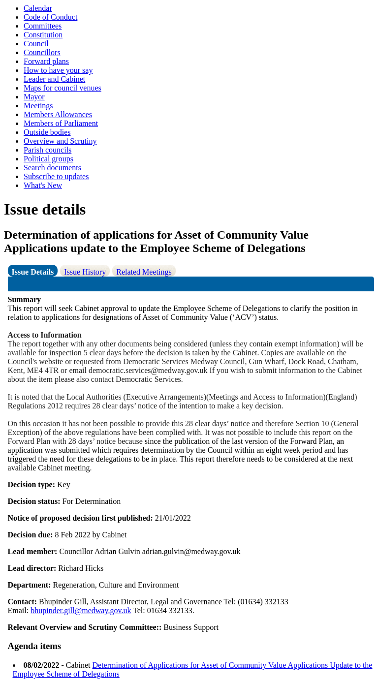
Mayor (34, 97)
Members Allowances (58, 114)
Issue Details (33, 272)
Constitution (43, 35)
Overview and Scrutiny (60, 141)
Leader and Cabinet (54, 79)
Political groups (48, 159)
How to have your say (58, 70)
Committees (43, 26)
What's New (43, 185)
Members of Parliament (61, 123)
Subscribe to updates (56, 176)
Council (36, 43)
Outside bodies (47, 132)
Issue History (85, 272)
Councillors (42, 52)
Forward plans (46, 61)
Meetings (38, 105)
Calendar (38, 8)
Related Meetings (143, 272)
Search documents (52, 167)
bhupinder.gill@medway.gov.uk (81, 610)
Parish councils (47, 150)
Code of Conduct (50, 17)
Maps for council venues (62, 88)
